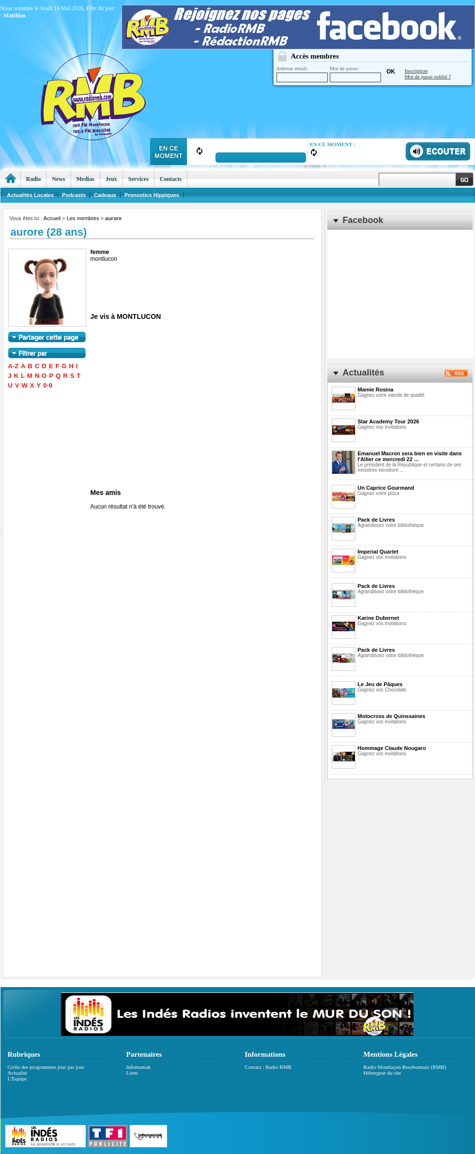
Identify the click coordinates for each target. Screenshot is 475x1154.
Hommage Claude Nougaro (392, 748)
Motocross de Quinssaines (392, 716)
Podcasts (74, 195)
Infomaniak (138, 1067)
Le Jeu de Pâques (380, 684)
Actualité (17, 1073)
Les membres (83, 218)
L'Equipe (17, 1078)
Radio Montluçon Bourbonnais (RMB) (405, 1067)
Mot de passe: (355, 73)
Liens (132, 1073)
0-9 (47, 385)
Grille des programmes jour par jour (46, 1067)
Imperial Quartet (378, 552)
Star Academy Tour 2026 (388, 421)
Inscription (416, 71)
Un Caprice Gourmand (386, 488)
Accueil (52, 218)
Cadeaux (105, 195)
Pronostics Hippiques (151, 195)
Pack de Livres (376, 520)
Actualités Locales (30, 195)
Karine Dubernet (378, 618)
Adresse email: (302, 73)
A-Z (13, 366)
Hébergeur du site (382, 1073)
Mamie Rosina (376, 389)
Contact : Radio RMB (268, 1067)
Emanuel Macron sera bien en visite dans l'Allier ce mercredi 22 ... (410, 456)
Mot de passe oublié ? (428, 76)
